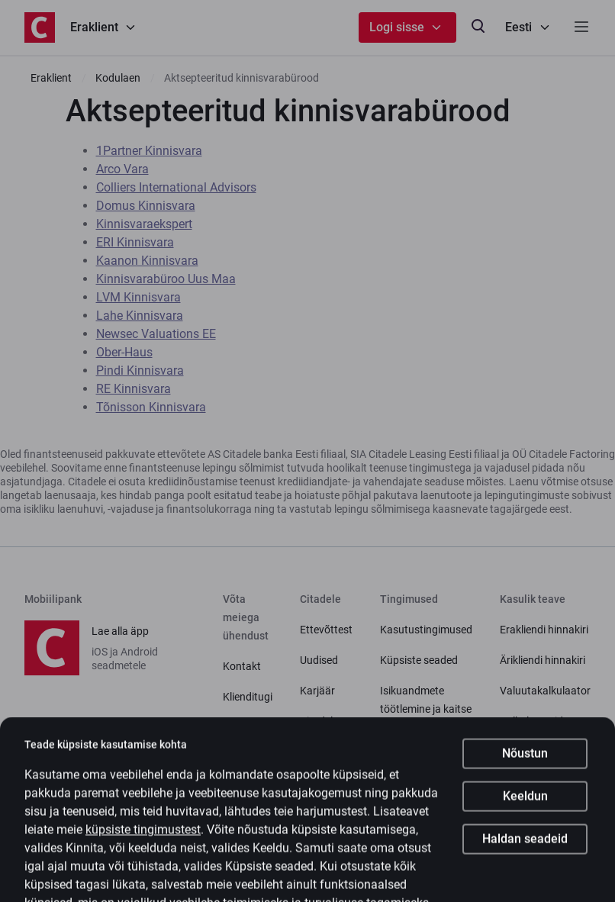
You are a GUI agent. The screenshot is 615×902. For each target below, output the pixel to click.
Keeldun (525, 824)
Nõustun (525, 781)
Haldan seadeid (525, 866)
